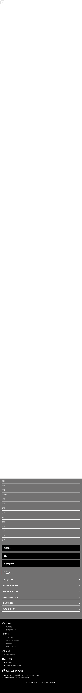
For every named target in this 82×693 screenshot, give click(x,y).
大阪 (3, 485)
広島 (3, 513)
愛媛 (3, 522)
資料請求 (7, 548)
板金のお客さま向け (10, 585)
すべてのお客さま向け (11, 597)
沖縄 (3, 540)
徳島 (3, 526)
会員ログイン (10, 638)
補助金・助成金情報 (12, 641)
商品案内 (9, 627)
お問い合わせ (9, 563)
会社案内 (9, 662)
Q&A (5, 556)
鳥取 (3, 503)
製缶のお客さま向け (10, 591)
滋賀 (3, 481)
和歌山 (4, 494)
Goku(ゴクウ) (8, 579)
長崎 (3, 531)
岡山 (3, 508)
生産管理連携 (8, 603)
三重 (3, 490)
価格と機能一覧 (9, 609)
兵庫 (3, 499)
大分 (3, 535)
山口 (3, 517)
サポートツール (11, 647)
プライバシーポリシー (13, 665)
